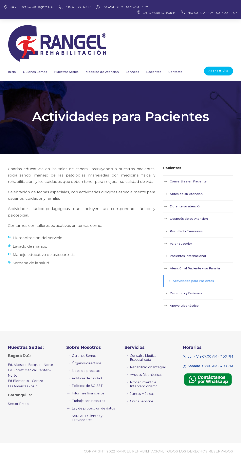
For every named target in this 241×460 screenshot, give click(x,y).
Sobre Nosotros (82, 347)
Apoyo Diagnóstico (182, 305)
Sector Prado (17, 398)
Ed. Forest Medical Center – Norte (32, 370)
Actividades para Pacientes (191, 280)
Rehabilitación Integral (145, 363)
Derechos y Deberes (183, 293)
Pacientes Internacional (185, 256)
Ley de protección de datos (91, 408)
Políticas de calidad (85, 378)
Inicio (11, 71)
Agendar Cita (220, 70)
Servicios (119, 71)
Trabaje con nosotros (87, 401)
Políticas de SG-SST (86, 385)
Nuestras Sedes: (24, 347)
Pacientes (138, 71)
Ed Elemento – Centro (23, 375)
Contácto (158, 71)
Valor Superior (179, 243)
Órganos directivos (85, 363)
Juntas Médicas (141, 389)
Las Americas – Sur (21, 381)
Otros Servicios (140, 397)
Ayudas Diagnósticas (144, 370)
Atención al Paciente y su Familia (191, 268)
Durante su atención (183, 206)
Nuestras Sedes (60, 71)
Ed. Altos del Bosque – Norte (28, 364)
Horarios (191, 347)
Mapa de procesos (85, 370)
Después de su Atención (186, 218)
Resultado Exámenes (184, 231)
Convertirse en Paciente (185, 181)
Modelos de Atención (92, 71)
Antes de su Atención (184, 194)
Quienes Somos (32, 71)
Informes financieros (86, 393)
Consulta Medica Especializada (152, 355)
